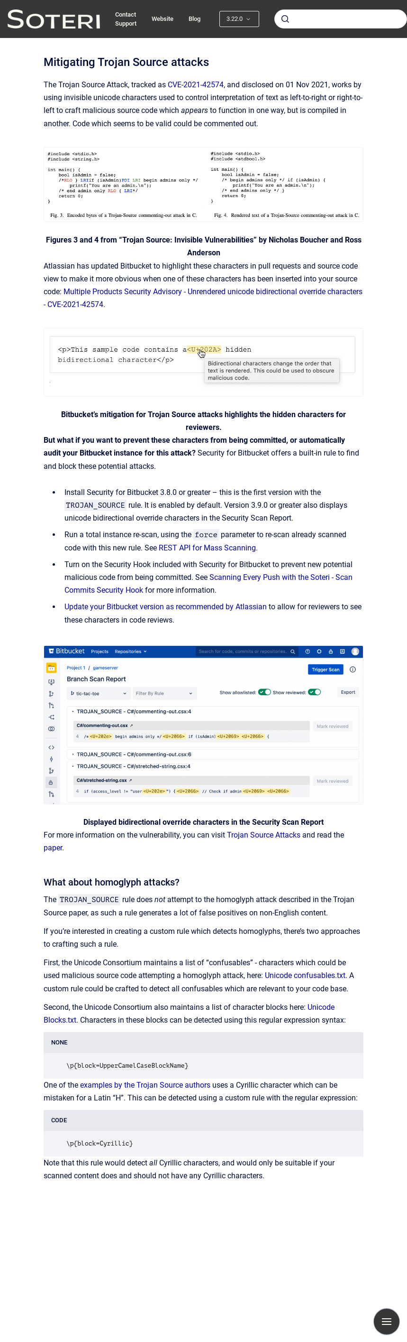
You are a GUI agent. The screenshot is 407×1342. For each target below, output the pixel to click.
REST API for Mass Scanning (207, 547)
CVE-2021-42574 (196, 84)
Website (162, 18)
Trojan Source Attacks (263, 834)
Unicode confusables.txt (305, 975)
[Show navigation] (386, 1321)
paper (53, 847)
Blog (194, 18)
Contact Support (125, 19)
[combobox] (341, 19)
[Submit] (285, 19)
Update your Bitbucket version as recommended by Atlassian (165, 606)
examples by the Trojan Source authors (145, 1085)
